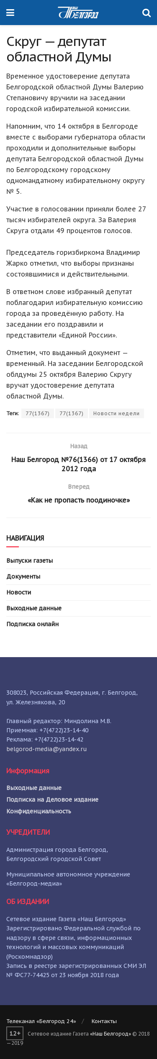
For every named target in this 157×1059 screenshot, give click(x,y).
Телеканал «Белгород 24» (41, 1021)
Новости (18, 592)
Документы (23, 576)
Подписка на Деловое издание (52, 799)
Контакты (104, 1021)
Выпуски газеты (29, 560)
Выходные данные (34, 608)
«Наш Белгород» (110, 1034)
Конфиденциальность (38, 811)
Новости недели (116, 413)
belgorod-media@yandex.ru (46, 749)
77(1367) (38, 413)
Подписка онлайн (32, 624)
